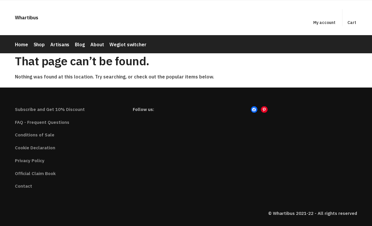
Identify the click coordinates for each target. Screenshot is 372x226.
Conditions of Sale (34, 134)
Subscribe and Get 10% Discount (50, 109)
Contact (23, 186)
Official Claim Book (35, 173)
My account (324, 22)
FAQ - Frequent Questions (42, 121)
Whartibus (26, 17)
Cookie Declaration (35, 147)
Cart (351, 22)
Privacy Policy (29, 160)
